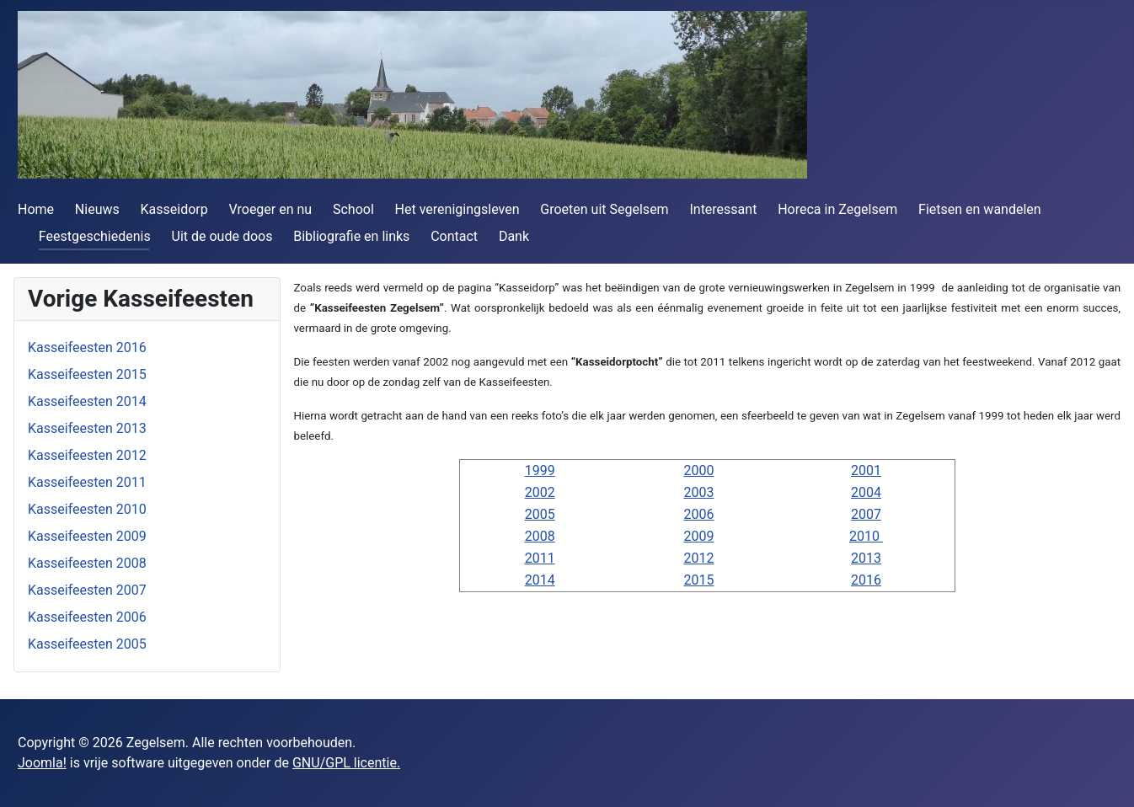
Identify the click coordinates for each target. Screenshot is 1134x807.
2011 (540, 558)
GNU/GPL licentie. (346, 763)
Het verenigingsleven (457, 209)
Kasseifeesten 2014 (87, 401)
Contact (454, 236)
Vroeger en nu (271, 209)
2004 (866, 492)
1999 (540, 470)
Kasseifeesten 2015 (87, 374)
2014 (540, 580)
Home (36, 209)
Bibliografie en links (351, 236)
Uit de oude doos (222, 236)
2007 (866, 514)
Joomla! (42, 763)
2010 (866, 536)
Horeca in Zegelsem (837, 209)
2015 (698, 580)
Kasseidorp (174, 209)
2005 (540, 514)
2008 (540, 536)
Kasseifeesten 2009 (87, 536)
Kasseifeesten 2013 (87, 428)
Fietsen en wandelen (979, 209)
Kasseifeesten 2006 (87, 617)
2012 (698, 558)
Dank (514, 236)
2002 (540, 492)
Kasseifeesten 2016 (87, 347)
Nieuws (97, 209)
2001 (866, 470)
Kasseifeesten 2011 (87, 482)
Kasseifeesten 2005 (87, 644)
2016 (866, 580)
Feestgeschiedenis (95, 236)
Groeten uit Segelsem (604, 209)
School (353, 209)
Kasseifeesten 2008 (87, 563)
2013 (866, 558)
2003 (698, 492)
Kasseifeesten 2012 (87, 455)
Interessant (723, 209)
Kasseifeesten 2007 (87, 590)
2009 (698, 536)
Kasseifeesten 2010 (87, 509)
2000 (698, 470)
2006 (698, 514)
